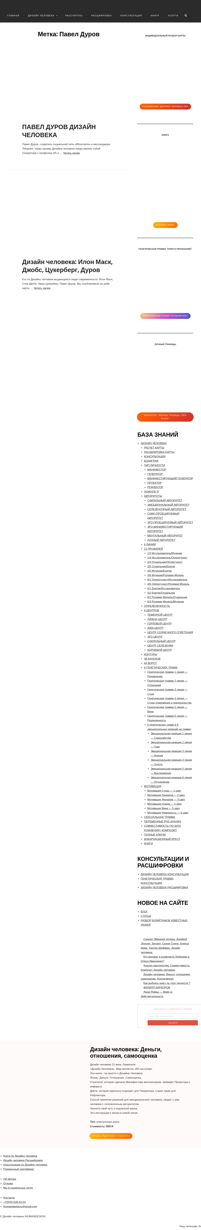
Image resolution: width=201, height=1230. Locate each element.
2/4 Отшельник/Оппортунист (164, 562)
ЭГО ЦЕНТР (154, 636)
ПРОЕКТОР (154, 482)
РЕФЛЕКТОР (155, 487)
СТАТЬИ (146, 916)
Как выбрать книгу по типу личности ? (166, 983)
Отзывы (8, 1183)
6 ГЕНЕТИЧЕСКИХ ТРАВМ (160, 667)
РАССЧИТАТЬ (74, 15)
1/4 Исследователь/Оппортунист (167, 557)
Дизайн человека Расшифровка (23, 1160)
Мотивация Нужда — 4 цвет (164, 803)
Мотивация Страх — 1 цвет (164, 790)
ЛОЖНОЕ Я (151, 491)
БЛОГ (144, 911)
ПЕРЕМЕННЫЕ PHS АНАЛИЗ (162, 821)
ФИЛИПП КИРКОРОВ (156, 987)
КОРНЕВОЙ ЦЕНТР (159, 650)
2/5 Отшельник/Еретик (161, 566)
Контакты (9, 1197)
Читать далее (71, 153)
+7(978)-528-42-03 (14, 1202)
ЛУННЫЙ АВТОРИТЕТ (161, 540)
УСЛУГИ (173, 15)
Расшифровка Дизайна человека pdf (165, 106)
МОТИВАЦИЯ (152, 786)
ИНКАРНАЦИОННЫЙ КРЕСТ (162, 839)
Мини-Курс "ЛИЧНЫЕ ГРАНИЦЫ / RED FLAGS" (165, 417)
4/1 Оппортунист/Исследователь (167, 579)
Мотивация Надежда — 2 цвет (166, 795)
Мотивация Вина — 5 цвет (163, 808)
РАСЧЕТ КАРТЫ (154, 447)
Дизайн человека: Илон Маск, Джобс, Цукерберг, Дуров (67, 265)
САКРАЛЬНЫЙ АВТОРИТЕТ (164, 500)
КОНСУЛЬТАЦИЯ (131, 15)
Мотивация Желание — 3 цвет (166, 799)
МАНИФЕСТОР (156, 469)
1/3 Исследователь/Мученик (164, 553)
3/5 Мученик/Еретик (159, 570)
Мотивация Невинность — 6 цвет (167, 812)
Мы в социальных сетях (18, 1187)
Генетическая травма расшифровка (165, 316)
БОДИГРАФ (151, 460)
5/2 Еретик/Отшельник (161, 592)
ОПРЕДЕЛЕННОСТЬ (157, 606)
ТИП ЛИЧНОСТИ (154, 465)
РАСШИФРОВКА (101, 15)
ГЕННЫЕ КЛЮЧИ (155, 834)
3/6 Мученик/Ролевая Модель (165, 575)
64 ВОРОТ (150, 663)
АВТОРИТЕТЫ (153, 496)
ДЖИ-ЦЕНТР (155, 628)
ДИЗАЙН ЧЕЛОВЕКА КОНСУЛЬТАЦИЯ (165, 874)
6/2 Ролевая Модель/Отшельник (167, 597)
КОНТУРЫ (150, 654)
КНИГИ (148, 843)
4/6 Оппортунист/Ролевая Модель (168, 584)
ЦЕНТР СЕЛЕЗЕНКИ (160, 645)
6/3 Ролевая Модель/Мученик (165, 601)
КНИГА (155, 15)
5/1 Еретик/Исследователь (163, 588)
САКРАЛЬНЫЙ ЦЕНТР (161, 641)
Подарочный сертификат (18, 1169)
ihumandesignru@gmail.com (20, 1206)
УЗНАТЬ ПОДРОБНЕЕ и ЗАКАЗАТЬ (111, 1136)
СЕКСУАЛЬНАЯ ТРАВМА (159, 817)
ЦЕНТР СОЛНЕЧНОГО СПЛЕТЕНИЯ (170, 632)
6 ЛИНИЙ (150, 544)
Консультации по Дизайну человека (25, 1164)
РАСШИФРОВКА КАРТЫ (159, 452)
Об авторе (9, 1179)
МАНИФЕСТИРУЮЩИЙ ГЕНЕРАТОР (170, 478)
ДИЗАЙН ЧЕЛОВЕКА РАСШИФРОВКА (164, 887)
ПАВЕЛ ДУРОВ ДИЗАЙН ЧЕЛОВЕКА (59, 131)
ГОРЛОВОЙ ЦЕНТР (159, 623)
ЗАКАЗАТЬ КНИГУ (165, 225)
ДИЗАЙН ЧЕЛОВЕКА (43, 15)
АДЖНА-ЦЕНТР (157, 619)
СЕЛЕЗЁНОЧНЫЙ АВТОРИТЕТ (166, 509)
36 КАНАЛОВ (152, 658)
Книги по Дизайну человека (20, 1155)
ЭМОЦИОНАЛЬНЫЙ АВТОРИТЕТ (168, 504)
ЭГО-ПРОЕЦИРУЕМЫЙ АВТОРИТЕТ (170, 522)
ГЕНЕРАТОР (155, 474)
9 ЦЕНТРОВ (151, 610)
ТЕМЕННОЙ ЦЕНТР (159, 614)
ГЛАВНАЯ (13, 15)
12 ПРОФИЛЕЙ (153, 548)
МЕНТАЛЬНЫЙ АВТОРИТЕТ (165, 535)
